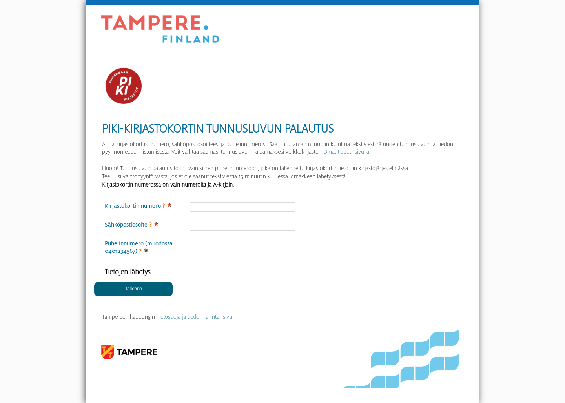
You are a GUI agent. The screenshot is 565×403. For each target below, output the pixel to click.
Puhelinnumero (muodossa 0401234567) (139, 247)
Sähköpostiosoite (128, 224)
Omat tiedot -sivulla (346, 152)
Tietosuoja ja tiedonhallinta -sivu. (195, 317)
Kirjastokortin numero (135, 206)
